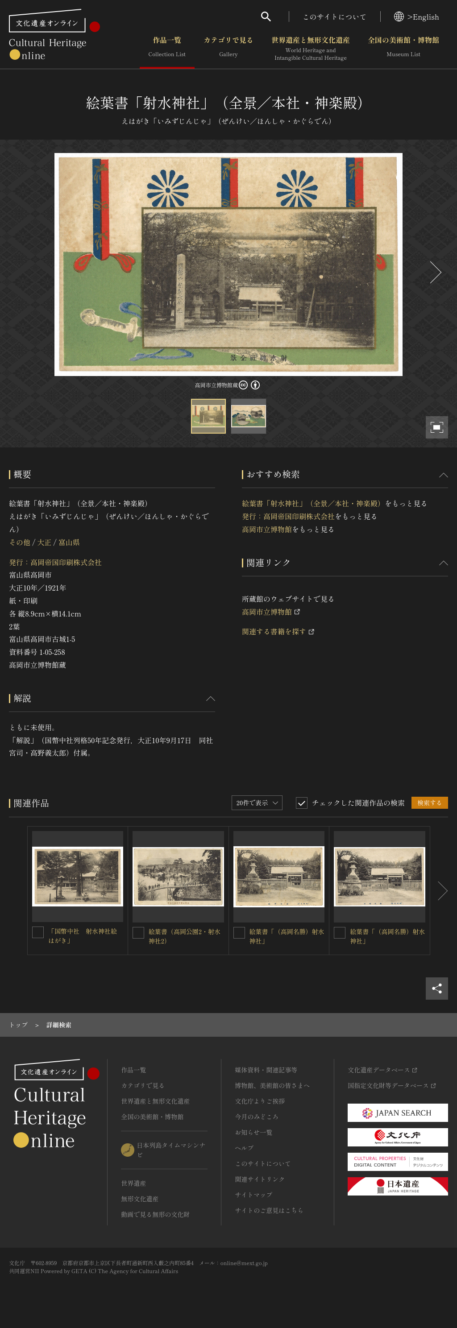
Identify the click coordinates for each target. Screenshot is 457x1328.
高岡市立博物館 (267, 529)
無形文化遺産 (139, 1198)
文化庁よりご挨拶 (260, 1100)
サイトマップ (253, 1194)
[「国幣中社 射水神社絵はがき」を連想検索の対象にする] (38, 932)
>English (416, 16)
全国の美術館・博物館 (403, 48)
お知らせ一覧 (253, 1132)
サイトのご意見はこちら (269, 1210)
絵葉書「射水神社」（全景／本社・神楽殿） (313, 503)
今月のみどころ (256, 1116)
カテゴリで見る (228, 48)
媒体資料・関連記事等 (266, 1069)
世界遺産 (133, 1183)
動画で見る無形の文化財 (155, 1214)
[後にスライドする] (434, 272)
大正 (44, 542)
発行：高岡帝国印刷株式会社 (55, 562)
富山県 (69, 542)
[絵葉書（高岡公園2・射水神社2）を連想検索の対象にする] (138, 933)
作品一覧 (167, 48)
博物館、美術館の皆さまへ (272, 1085)
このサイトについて (335, 16)
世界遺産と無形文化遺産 (310, 48)
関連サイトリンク (260, 1179)
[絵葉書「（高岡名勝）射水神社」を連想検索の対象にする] (239, 933)
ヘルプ (244, 1147)
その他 (19, 542)
